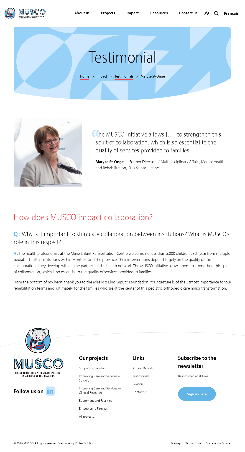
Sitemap (176, 443)
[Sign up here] (197, 399)
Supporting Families (92, 368)
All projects (86, 416)
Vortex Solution (84, 443)
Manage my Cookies (218, 443)
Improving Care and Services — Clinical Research (100, 390)
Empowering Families (93, 408)
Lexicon (138, 384)
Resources (159, 12)
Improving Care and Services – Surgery (99, 378)
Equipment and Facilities (95, 400)
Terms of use (193, 443)
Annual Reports (143, 368)
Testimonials (141, 376)
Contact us (188, 12)
